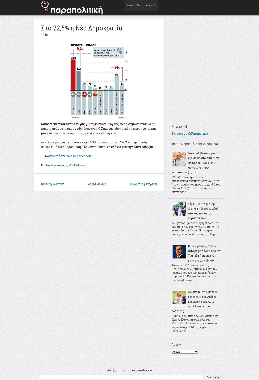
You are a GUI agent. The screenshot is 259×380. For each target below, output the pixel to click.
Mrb (71, 165)
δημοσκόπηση (59, 165)
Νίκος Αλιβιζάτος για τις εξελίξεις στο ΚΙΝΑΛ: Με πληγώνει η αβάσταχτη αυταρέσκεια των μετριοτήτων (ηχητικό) (195, 162)
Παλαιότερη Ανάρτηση (143, 184)
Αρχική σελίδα (97, 184)
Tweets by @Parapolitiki (191, 133)
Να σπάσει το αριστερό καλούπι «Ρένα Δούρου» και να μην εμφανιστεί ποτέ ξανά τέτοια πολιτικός (195, 301)
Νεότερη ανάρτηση (52, 184)
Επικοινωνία (150, 7)
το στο (68, 156)
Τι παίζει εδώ (133, 7)
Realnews (79, 165)
